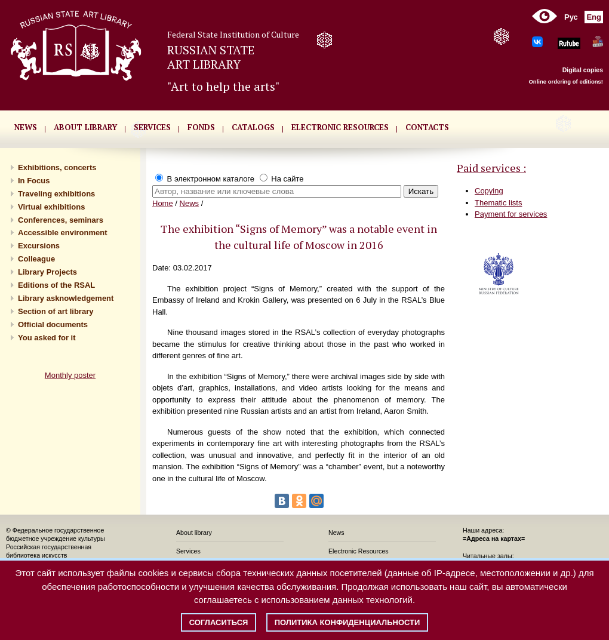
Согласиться (218, 622)
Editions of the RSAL (56, 285)
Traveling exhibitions (56, 193)
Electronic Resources (358, 551)
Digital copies (582, 69)
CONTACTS (427, 127)
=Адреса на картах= (494, 538)
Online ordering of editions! (565, 81)
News (189, 203)
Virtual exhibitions (51, 206)
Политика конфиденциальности (347, 622)
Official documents (53, 324)
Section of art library (55, 311)
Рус (571, 17)
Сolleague (36, 258)
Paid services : (491, 168)
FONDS (201, 127)
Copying (489, 190)
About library (85, 127)
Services (188, 551)
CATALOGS (253, 127)
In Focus (34, 180)
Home (162, 203)
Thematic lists (498, 202)
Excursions (39, 245)
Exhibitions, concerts (57, 167)
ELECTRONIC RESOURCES (340, 127)
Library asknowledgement (65, 298)
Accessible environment (62, 232)
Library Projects (47, 271)
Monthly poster (70, 375)
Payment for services (511, 214)
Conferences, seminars (60, 220)
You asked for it (47, 337)
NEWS (25, 127)
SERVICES (152, 127)
